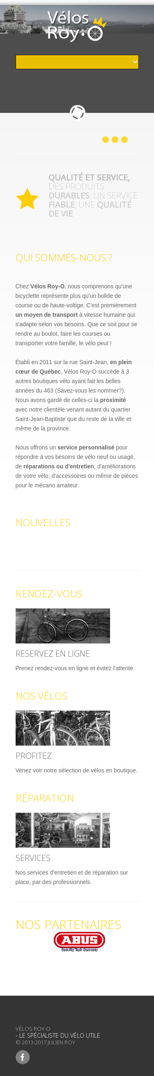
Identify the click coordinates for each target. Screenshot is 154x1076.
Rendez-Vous (49, 593)
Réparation (45, 798)
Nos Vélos (41, 695)
